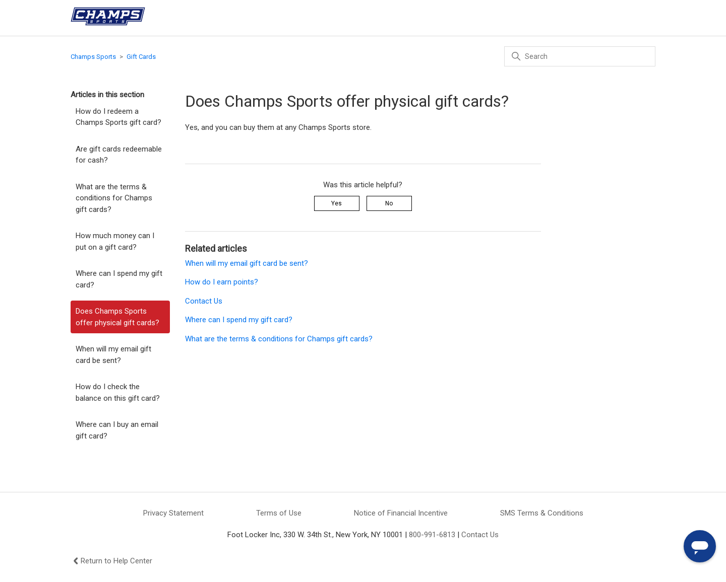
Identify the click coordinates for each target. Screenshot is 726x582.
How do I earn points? (221, 281)
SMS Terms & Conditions (541, 513)
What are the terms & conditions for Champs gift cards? (114, 198)
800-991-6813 (432, 534)
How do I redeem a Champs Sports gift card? (118, 117)
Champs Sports (93, 56)
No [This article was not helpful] (389, 203)
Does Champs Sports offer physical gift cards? (117, 317)
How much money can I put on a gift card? (115, 241)
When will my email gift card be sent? (113, 354)
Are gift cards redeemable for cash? (119, 154)
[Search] (579, 56)
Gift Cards (141, 56)
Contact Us (203, 301)
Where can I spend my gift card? (119, 279)
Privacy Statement (173, 513)
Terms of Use (278, 513)
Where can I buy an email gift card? (117, 430)
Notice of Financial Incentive (401, 513)
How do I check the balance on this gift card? (118, 392)
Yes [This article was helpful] (336, 203)
